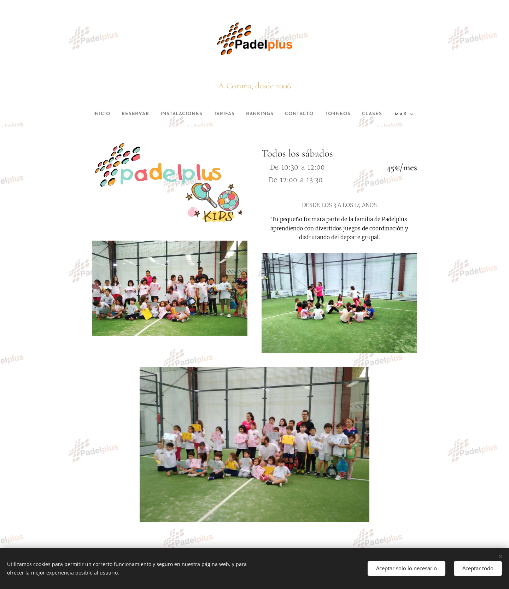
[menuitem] (106, 114)
